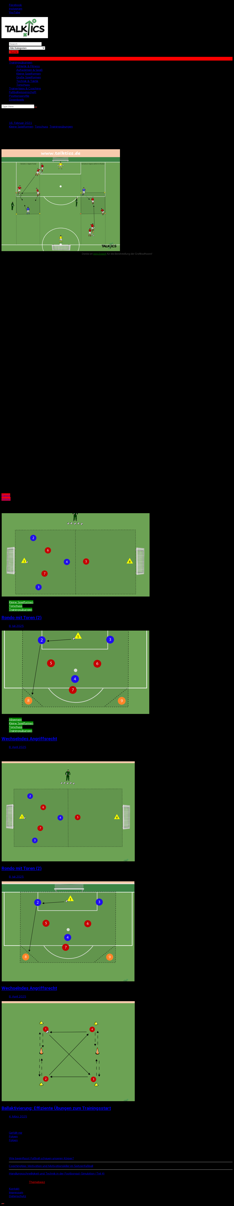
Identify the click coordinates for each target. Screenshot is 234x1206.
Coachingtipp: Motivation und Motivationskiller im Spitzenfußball (51, 1166)
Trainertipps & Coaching (25, 88)
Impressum (16, 1192)
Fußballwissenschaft (22, 92)
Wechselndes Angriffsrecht (29, 738)
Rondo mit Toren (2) (21, 617)
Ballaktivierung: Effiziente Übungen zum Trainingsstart (56, 1108)
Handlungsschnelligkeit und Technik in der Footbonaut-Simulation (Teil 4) (57, 1173)
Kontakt (14, 1188)
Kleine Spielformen (28, 73)
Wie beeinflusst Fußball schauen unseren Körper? (41, 1158)
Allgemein (15, 719)
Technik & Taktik (27, 81)
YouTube (14, 12)
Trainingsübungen (20, 62)
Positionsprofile (19, 96)
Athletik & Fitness (28, 66)
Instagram (15, 8)
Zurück (5, 495)
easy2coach (99, 253)
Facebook (15, 5)
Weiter (6, 499)
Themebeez (37, 1182)
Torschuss (23, 84)
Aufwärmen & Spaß (29, 70)
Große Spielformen (28, 77)
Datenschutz (17, 1196)
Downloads (16, 99)
